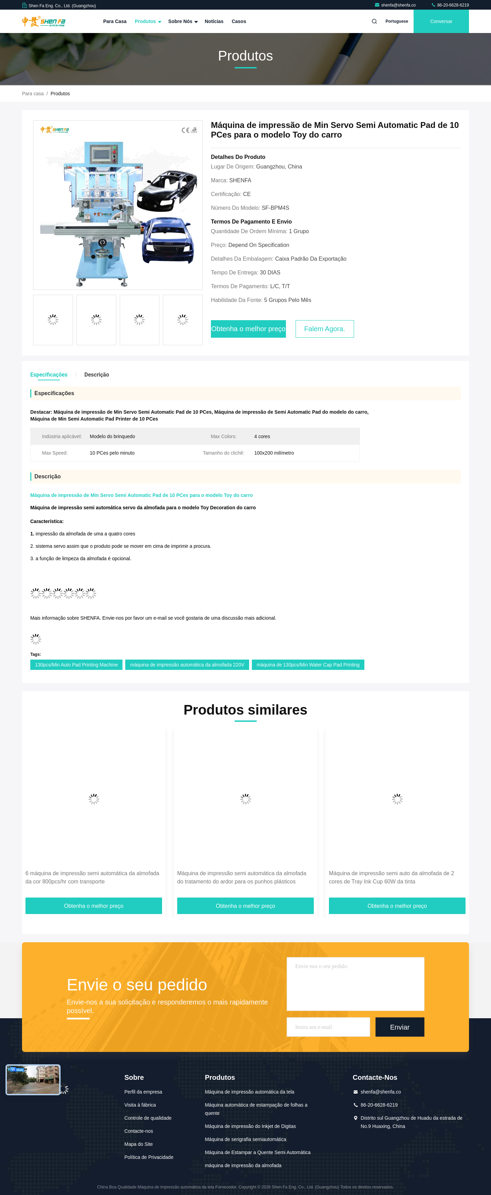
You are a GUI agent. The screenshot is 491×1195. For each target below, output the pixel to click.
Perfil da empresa (143, 1092)
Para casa (115, 21)
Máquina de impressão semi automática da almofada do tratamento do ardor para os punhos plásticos (241, 877)
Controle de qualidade (148, 1118)
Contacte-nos (139, 1131)
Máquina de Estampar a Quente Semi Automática (257, 1152)
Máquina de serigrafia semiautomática (245, 1139)
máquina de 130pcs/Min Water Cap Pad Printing (308, 664)
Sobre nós (182, 21)
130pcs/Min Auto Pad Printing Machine (76, 664)
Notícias (214, 21)
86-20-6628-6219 (450, 5)
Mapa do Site (139, 1144)
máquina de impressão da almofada (243, 1165)
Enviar (400, 1027)
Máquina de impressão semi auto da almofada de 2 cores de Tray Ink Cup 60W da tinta (391, 877)
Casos (239, 21)
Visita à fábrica (140, 1105)
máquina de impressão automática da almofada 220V (187, 664)
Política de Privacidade (149, 1157)
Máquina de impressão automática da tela (249, 1092)
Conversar (441, 21)
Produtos (147, 21)
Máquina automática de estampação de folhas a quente (256, 1109)
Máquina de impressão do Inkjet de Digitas (250, 1126)
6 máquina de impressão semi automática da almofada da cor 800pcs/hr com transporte (92, 877)
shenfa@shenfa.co (395, 5)
